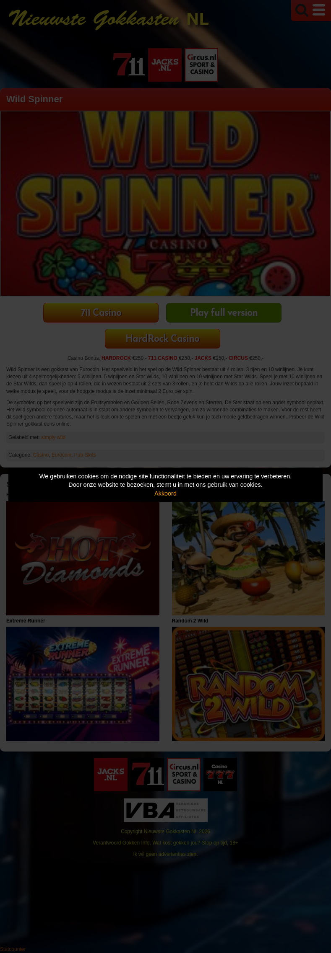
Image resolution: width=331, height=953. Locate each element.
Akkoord (165, 493)
